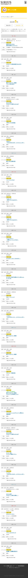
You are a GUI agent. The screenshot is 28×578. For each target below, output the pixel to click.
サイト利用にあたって (9, 565)
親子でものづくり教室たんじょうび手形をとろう (12, 393)
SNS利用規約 (21, 565)
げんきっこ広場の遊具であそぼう (14, 64)
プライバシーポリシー (14, 567)
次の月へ (18, 25)
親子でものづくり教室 (11, 335)
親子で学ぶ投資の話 (10, 161)
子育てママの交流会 (10, 122)
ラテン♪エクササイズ (11, 532)
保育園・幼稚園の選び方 (11, 551)
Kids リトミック (10, 297)
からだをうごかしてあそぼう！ (13, 258)
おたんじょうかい (10, 514)
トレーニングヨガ (10, 180)
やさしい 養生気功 (10, 373)
